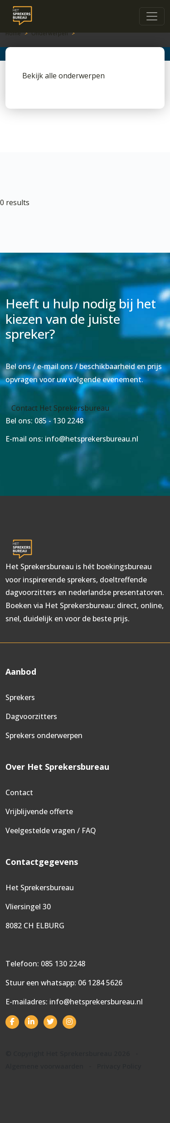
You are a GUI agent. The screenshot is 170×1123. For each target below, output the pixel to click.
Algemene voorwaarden (44, 1065)
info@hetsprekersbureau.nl (96, 1002)
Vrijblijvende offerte (39, 811)
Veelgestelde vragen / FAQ (50, 830)
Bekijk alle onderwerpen (63, 76)
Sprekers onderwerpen (44, 735)
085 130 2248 (63, 964)
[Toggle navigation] (152, 16)
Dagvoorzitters (31, 716)
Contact (19, 792)
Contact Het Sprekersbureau (60, 408)
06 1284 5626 (100, 983)
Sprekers (20, 697)
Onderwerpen (49, 33)
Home (13, 33)
